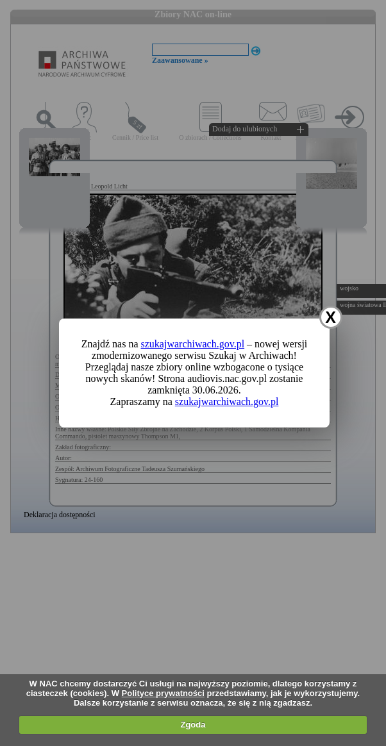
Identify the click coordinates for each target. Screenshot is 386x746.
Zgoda (192, 724)
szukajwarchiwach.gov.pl (193, 343)
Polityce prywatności (163, 693)
